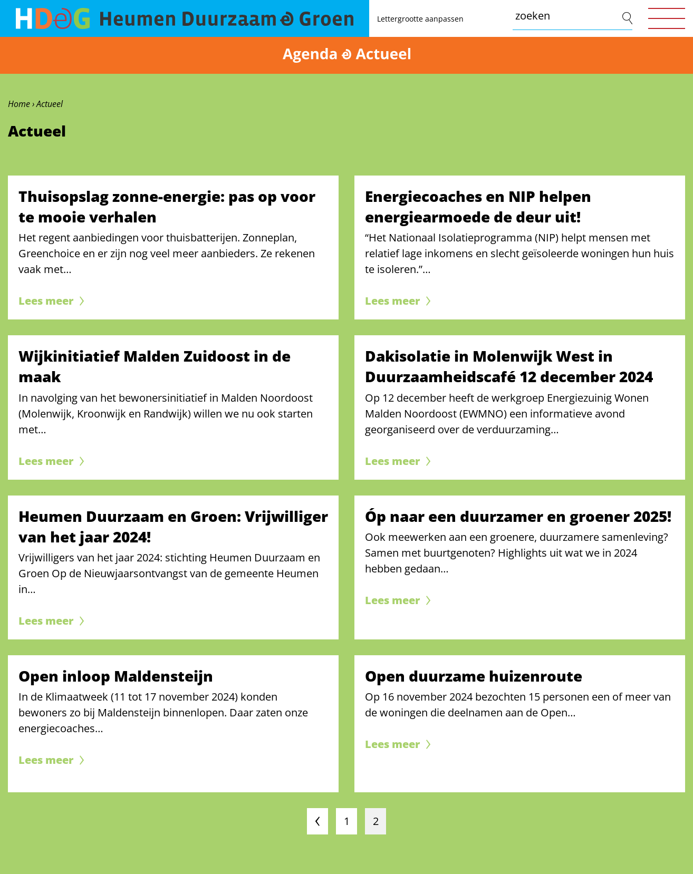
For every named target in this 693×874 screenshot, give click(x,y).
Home (19, 104)
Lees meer (45, 301)
